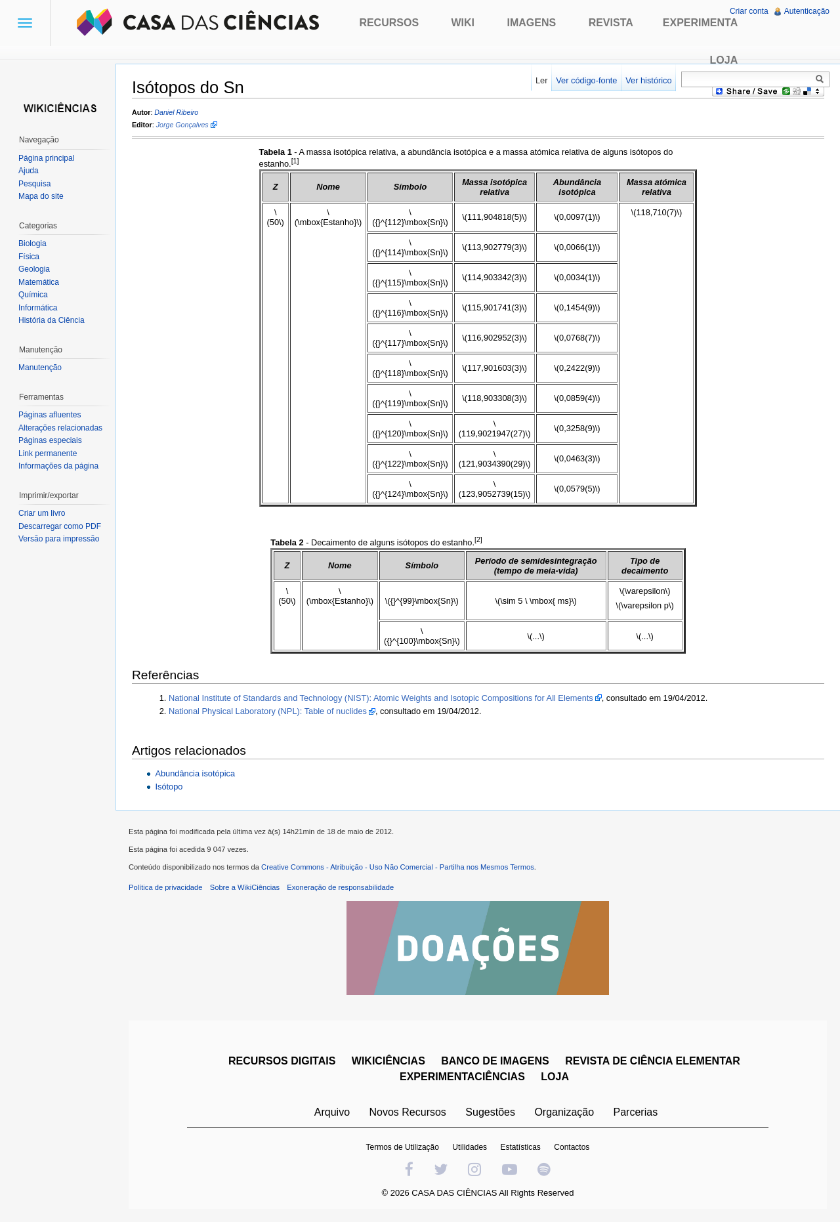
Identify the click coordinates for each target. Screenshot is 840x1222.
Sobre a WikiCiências (245, 887)
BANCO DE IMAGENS (495, 1060)
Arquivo (332, 1112)
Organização (564, 1112)
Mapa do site (41, 196)
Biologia (32, 243)
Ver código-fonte (586, 80)
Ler (542, 80)
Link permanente (47, 453)
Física (28, 256)
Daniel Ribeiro (176, 112)
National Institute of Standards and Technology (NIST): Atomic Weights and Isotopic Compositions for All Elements (381, 698)
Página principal (46, 158)
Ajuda (28, 170)
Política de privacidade (166, 887)
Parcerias (636, 1112)
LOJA (555, 1076)
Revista (611, 22)
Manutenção (40, 367)
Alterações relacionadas (60, 427)
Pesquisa (34, 183)
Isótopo (168, 786)
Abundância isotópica (195, 773)
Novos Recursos (407, 1112)
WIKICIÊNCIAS (388, 1060)
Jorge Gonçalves (182, 125)
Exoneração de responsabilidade (340, 887)
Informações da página (58, 466)
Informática (37, 307)
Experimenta (700, 22)
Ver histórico (648, 80)
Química (33, 294)
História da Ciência (51, 320)
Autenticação (807, 11)
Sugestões (490, 1112)
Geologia (34, 269)
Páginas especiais (50, 440)
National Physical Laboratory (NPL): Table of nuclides (268, 711)
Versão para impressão (58, 538)
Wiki (463, 22)
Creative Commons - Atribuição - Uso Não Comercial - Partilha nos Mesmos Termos (397, 867)
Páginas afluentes (49, 414)
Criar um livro (41, 513)
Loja (724, 60)
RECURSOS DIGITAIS (281, 1060)
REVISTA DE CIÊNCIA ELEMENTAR (652, 1060)
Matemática (38, 282)
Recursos (389, 22)
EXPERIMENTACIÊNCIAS (462, 1076)
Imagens (531, 22)
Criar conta (749, 11)
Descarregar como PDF (59, 526)
